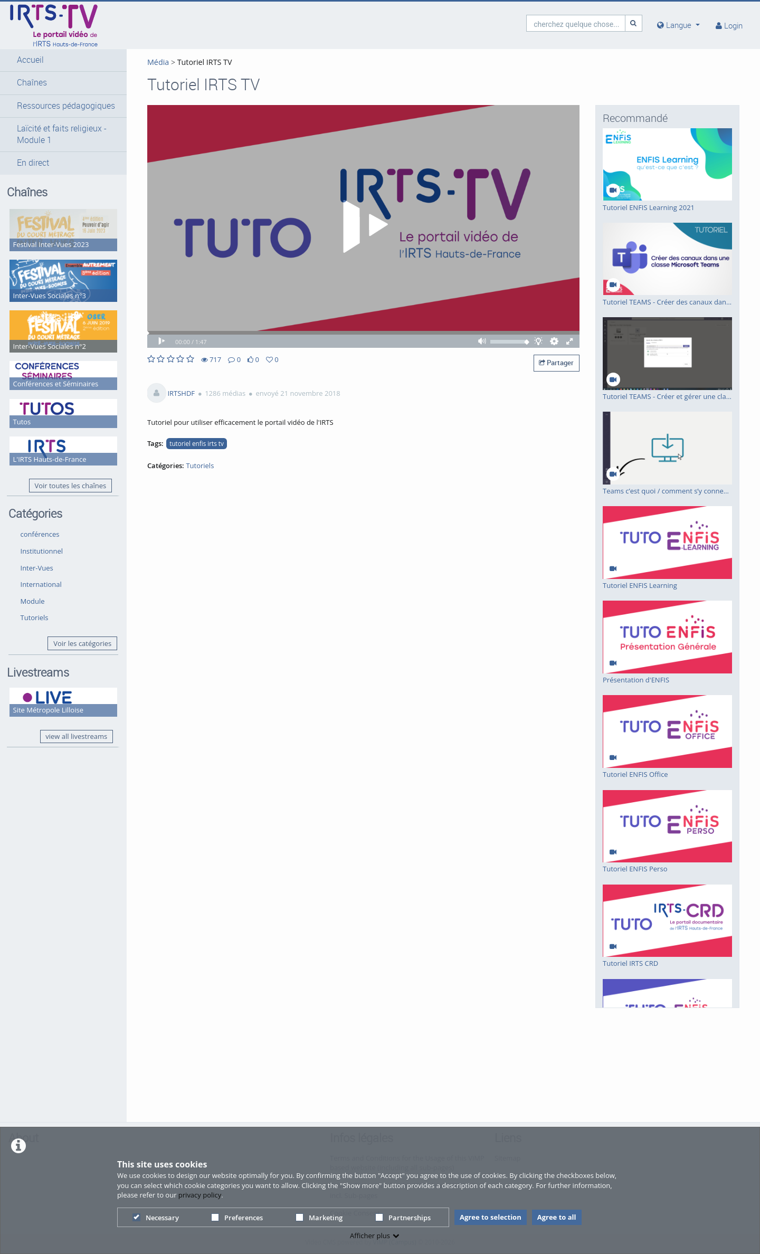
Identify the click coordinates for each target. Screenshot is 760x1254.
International (41, 584)
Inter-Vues (37, 568)
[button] (63, 60)
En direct (33, 162)
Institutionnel (42, 551)
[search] (575, 23)
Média (158, 62)
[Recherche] (634, 23)
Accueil (30, 59)
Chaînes (32, 82)
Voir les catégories (82, 643)
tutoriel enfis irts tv (196, 443)
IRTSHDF (181, 393)
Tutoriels (35, 617)
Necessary (155, 1217)
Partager (556, 362)
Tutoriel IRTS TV (203, 62)
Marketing (319, 1217)
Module (33, 601)
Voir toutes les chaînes (70, 485)
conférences (40, 534)
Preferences (237, 1217)
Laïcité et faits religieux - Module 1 (62, 134)
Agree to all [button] (556, 1217)
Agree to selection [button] (490, 1217)
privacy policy (199, 1195)
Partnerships (403, 1217)
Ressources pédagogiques (66, 105)
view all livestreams (76, 736)
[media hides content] (678, 25)
